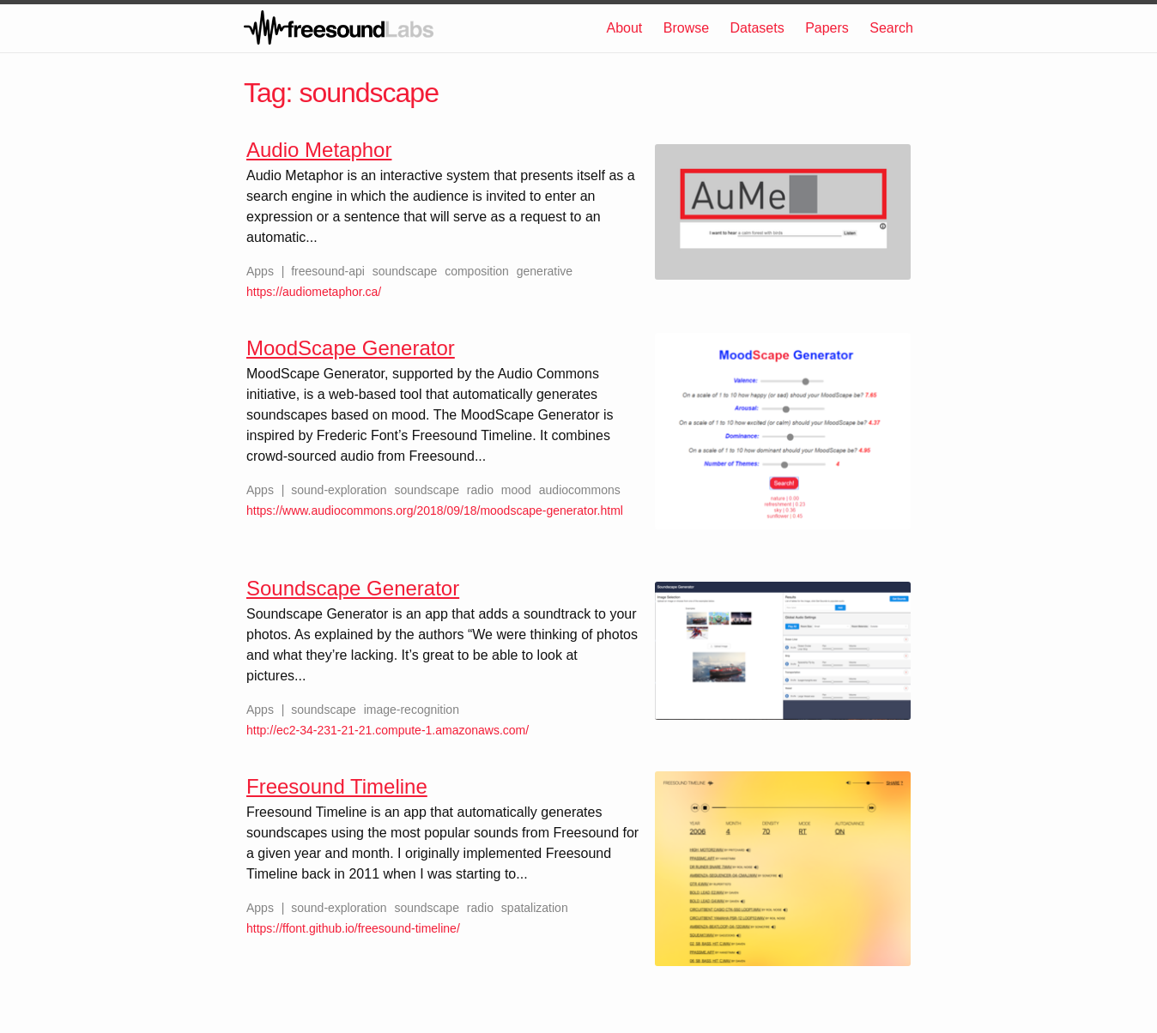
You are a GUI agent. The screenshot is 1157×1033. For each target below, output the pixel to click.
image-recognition (411, 709)
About (624, 28)
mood (516, 490)
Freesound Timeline (336, 786)
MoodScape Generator (350, 347)
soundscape (405, 271)
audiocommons (580, 490)
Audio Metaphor (318, 149)
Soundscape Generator (352, 588)
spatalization (534, 908)
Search (891, 28)
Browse (686, 28)
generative (544, 271)
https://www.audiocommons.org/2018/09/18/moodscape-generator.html (434, 510)
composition (477, 271)
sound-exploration (338, 490)
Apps (260, 271)
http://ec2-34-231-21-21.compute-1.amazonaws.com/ (387, 730)
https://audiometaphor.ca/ (313, 292)
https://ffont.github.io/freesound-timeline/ (353, 928)
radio (480, 490)
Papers (827, 28)
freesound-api (328, 271)
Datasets (757, 28)
